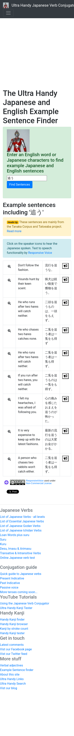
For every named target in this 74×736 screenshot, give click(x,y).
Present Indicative (12, 578)
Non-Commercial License (39, 483)
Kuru (3, 544)
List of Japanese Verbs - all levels (22, 517)
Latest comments (12, 645)
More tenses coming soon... (19, 592)
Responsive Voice (40, 253)
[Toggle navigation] (8, 13)
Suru (3, 539)
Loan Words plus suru (14, 535)
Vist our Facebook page (16, 649)
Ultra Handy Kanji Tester (16, 608)
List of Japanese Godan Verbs (20, 526)
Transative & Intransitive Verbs (20, 553)
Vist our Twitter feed (13, 654)
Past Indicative (10, 583)
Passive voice (9, 587)
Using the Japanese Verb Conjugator (24, 603)
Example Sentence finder (16, 670)
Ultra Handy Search (13, 683)
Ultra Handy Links (12, 679)
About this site (10, 674)
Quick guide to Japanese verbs (20, 574)
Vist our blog (8, 688)
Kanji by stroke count (14, 628)
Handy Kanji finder (12, 619)
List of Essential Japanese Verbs (22, 521)
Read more (14, 231)
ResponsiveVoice (34, 480)
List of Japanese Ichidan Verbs (21, 530)
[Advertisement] (35, 48)
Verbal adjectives (11, 665)
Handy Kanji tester (12, 633)
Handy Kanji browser (14, 624)
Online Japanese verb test (17, 558)
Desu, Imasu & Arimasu (15, 548)
